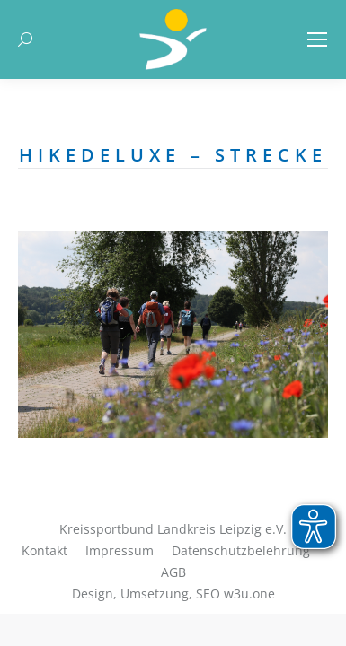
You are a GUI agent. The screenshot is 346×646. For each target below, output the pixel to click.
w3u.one (249, 593)
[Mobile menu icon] (317, 39)
